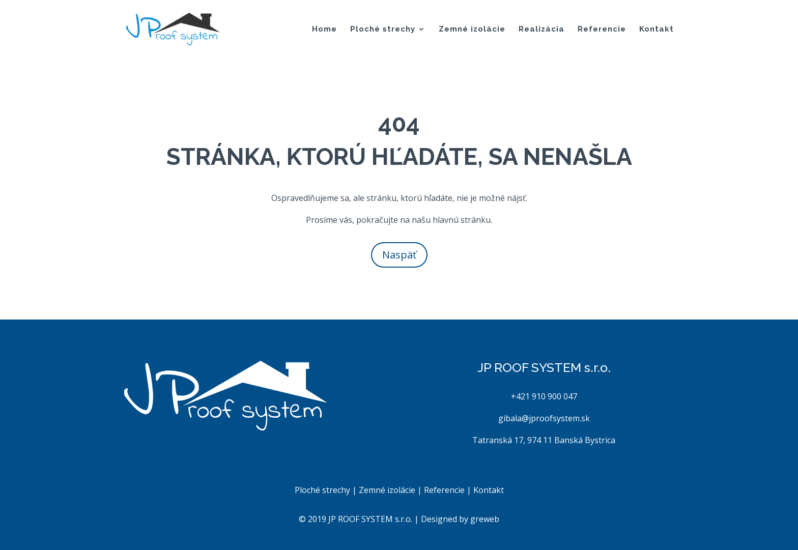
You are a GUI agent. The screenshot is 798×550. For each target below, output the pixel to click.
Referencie (602, 29)
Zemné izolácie (472, 29)
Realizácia (541, 29)
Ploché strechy (382, 29)
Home (324, 29)
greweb (484, 519)
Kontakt (656, 29)
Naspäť (399, 255)
